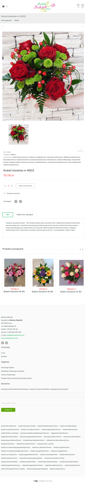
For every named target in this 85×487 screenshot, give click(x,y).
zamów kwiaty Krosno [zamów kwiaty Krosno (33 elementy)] (72, 465)
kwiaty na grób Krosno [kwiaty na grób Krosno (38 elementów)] (61, 447)
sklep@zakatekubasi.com (15, 335)
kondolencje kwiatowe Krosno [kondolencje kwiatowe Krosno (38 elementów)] (33, 440)
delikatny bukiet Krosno (71, 157)
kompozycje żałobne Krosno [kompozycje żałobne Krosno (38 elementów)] (11, 440)
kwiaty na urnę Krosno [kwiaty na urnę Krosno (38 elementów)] (9, 454)
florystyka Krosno (9, 160)
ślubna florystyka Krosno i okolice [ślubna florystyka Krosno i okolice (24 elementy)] (13, 469)
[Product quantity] (8, 185)
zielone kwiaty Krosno (11, 165)
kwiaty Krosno (51, 160)
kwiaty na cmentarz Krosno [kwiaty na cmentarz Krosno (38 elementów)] (42, 447)
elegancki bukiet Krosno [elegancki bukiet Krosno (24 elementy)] (59, 433)
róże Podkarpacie (74, 162)
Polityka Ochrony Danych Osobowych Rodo (16, 378)
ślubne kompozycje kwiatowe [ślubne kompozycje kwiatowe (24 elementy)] (37, 469)
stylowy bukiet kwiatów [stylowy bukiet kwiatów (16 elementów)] (9, 462)
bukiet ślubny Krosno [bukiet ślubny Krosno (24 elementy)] (70, 429)
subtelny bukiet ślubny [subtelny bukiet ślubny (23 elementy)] (28, 462)
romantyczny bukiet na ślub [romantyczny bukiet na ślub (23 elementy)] (54, 458)
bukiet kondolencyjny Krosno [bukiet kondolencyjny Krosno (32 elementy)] (47, 426)
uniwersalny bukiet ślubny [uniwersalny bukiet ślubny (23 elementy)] (69, 462)
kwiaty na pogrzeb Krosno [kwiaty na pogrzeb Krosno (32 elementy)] (39, 451)
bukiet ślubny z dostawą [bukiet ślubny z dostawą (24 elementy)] (9, 433)
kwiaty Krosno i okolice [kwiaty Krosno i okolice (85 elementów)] (45, 444)
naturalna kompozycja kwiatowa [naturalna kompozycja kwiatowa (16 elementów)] (30, 458)
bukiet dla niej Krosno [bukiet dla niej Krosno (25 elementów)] (8, 426)
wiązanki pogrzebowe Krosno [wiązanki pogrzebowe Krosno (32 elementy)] (32, 465)
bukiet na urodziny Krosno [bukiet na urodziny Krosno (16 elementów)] (30, 429)
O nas (3, 353)
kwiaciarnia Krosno (23, 160)
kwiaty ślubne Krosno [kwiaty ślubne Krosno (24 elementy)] (67, 454)
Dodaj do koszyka (25, 186)
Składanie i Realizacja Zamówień (12, 371)
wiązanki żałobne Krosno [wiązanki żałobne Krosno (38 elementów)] (54, 465)
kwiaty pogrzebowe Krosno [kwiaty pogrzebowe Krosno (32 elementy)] (28, 454)
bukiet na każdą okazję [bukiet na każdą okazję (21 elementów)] (68, 426)
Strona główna (6, 20)
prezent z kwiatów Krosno (38, 162)
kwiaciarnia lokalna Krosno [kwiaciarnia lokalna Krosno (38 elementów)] (26, 444)
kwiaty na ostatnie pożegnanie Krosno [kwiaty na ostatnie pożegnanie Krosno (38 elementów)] (14, 451)
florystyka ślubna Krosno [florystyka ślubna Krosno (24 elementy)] (52, 437)
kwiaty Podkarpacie (64, 160)
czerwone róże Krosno (55, 157)
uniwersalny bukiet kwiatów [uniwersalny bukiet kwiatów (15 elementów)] (48, 462)
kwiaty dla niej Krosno (38, 160)
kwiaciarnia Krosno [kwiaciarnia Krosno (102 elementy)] (7, 444)
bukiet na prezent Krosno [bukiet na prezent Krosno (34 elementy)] (10, 429)
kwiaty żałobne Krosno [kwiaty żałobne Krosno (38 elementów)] (9, 458)
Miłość (16, 20)
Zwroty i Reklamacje (8, 375)
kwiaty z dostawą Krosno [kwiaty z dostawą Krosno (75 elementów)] (49, 454)
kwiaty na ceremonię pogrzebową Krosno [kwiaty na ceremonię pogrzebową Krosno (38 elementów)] (15, 447)
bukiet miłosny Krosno (20, 157)
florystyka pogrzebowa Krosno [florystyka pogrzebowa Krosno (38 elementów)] (31, 437)
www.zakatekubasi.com (9, 338)
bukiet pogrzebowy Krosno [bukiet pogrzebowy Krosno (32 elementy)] (51, 429)
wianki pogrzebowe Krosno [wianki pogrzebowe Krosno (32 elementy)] (10, 465)
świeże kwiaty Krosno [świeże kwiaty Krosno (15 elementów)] (57, 469)
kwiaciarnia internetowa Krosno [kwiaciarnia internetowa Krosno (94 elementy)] (57, 440)
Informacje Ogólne (7, 367)
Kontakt (4, 356)
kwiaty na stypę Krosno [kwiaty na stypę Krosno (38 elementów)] (59, 451)
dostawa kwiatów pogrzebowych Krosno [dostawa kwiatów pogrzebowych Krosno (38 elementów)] (34, 433)
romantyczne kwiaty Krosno (57, 162)
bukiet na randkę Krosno (37, 157)
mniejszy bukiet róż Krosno (18, 162)
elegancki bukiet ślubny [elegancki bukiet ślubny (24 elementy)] (9, 437)
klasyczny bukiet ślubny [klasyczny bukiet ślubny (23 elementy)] (71, 437)
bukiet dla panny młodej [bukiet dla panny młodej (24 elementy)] (26, 426)
